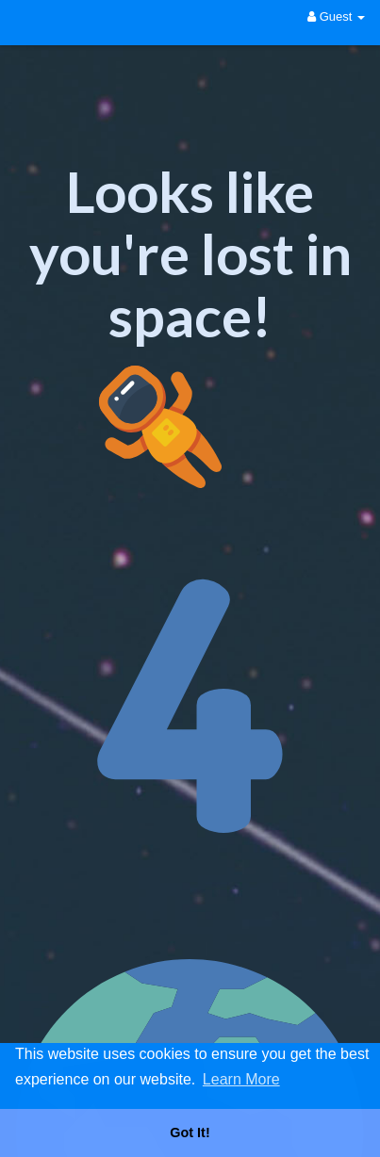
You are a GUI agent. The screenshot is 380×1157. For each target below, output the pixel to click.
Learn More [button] (241, 1079)
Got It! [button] (189, 1132)
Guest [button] (336, 16)
